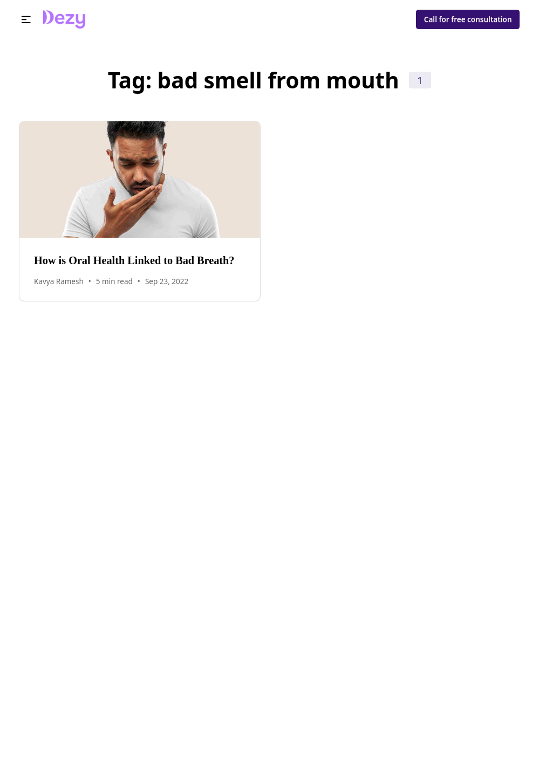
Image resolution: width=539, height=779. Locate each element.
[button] (26, 20)
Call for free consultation (468, 19)
